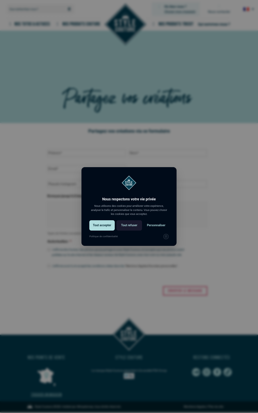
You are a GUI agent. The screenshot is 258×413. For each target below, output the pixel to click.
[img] (166, 236)
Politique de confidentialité (103, 236)
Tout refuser (129, 225)
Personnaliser (156, 225)
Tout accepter (102, 225)
